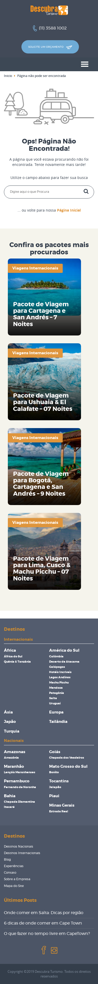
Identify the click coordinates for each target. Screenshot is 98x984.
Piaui (54, 796)
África (10, 650)
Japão (10, 722)
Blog (7, 859)
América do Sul (64, 650)
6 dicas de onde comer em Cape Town (43, 923)
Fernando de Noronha (20, 787)
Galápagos (57, 666)
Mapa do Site (14, 885)
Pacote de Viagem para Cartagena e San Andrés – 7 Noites (41, 314)
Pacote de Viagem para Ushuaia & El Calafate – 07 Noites (42, 402)
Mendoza (56, 687)
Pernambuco (17, 781)
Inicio (8, 76)
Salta (53, 698)
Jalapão (55, 787)
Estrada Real (58, 811)
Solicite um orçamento (50, 47)
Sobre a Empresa (17, 879)
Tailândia (58, 722)
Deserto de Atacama (64, 661)
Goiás (54, 752)
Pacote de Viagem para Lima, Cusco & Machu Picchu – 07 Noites (42, 569)
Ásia (8, 712)
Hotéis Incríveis (60, 672)
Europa (56, 712)
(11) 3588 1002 (53, 28)
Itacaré (9, 807)
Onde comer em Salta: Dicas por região (43, 913)
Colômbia (56, 656)
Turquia (11, 731)
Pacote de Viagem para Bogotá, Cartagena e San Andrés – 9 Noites (41, 484)
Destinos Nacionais (18, 846)
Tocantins (59, 781)
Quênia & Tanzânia (17, 661)
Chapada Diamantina (19, 801)
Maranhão (14, 767)
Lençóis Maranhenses (19, 772)
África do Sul (13, 656)
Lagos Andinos (60, 677)
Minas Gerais (61, 805)
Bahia (9, 796)
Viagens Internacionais (35, 268)
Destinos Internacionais (22, 853)
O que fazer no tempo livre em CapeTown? (47, 934)
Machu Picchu (59, 682)
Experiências (14, 866)
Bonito (54, 772)
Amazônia (11, 757)
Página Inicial (69, 210)
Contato (10, 872)
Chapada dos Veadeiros (66, 757)
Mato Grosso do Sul (68, 767)
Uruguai (55, 703)
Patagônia (56, 693)
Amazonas (14, 752)
